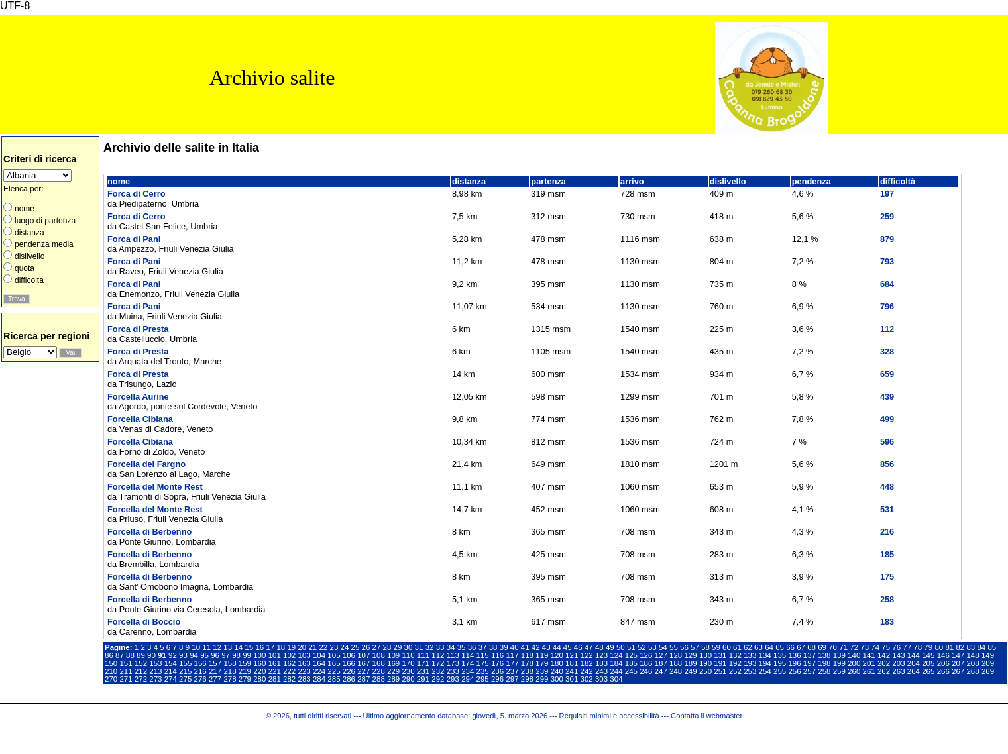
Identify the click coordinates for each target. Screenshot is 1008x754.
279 (245, 679)
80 (938, 647)
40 (514, 647)
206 (943, 663)
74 (875, 647)
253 (750, 671)
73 (864, 647)
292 (437, 679)
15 (249, 647)
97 (225, 655)
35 (461, 647)
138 (824, 655)
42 (536, 647)
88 (130, 655)
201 (869, 663)
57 (695, 647)
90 (151, 655)
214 (170, 671)
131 (720, 655)
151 (125, 663)
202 (883, 663)
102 (289, 655)
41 (525, 647)
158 (229, 663)
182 (587, 663)
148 (972, 655)
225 (333, 671)
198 (824, 663)
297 (512, 679)
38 (493, 647)
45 (567, 647)
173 (453, 663)
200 (854, 663)
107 (363, 655)
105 (333, 655)
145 (928, 655)
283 (304, 679)
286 (349, 679)
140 (854, 655)
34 (451, 647)
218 (229, 671)
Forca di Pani (133, 239)
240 (557, 671)
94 (194, 655)
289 (393, 679)
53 (652, 647)
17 (270, 647)
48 (599, 647)
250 (705, 671)
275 (185, 679)
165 (333, 663)
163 (304, 663)
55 (673, 647)
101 (274, 655)
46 (578, 647)
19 (291, 647)
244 (616, 671)
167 (363, 663)
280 (259, 679)
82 (960, 647)
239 (541, 671)
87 (119, 655)
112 (437, 655)
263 (898, 671)
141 (869, 655)
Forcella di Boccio (143, 622)
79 (928, 647)
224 (319, 671)
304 (616, 679)
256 (794, 671)
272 (141, 679)
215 (185, 671)
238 (527, 671)
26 (366, 647)
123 (601, 655)
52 (642, 647)
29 (398, 647)
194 (765, 663)
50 (620, 647)
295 (482, 679)
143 (898, 655)
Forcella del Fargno (146, 464)
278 (229, 679)
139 (839, 655)
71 (843, 647)
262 (883, 671)
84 (981, 647)
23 (333, 647)
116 (497, 655)
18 (280, 647)
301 (571, 679)
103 (304, 655)
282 (289, 679)
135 (779, 655)
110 (408, 655)
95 (204, 655)
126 (646, 655)
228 (378, 671)
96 (215, 655)
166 (349, 663)
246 (646, 671)
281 (274, 679)
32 (429, 647)
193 (750, 663)
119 (541, 655)
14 (238, 647)
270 (111, 679)
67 (801, 647)
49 (610, 647)
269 (987, 671)
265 (928, 671)
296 (497, 679)
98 (236, 655)
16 (259, 647)
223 (304, 671)
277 (215, 679)
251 (720, 671)
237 (512, 671)
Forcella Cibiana (140, 419)
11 (206, 647)
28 (387, 647)
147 (958, 655)
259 (839, 671)
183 (601, 663)
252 (735, 671)
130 (705, 655)
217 (215, 671)
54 (663, 647)
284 (319, 679)
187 (661, 663)
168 (378, 663)
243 (601, 671)
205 (928, 663)
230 (408, 671)
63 (758, 647)
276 (200, 679)
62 (748, 647)
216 (200, 671)
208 (972, 663)
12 (217, 647)
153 (155, 663)
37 (482, 647)
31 (419, 647)
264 (913, 671)
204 (913, 663)
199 (839, 663)
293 (453, 679)
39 (504, 647)
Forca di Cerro (136, 194)
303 (601, 679)
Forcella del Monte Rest (155, 487)
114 (467, 655)
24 (345, 647)
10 (196, 647)
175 (482, 663)
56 (684, 647)
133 (750, 655)
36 (472, 647)
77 (907, 647)
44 (557, 647)
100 (259, 655)
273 (155, 679)
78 (917, 647)
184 (616, 663)
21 (312, 647)
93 (183, 655)
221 (274, 671)
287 (363, 679)
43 (546, 647)
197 (809, 663)
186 (646, 663)
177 (512, 663)
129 (690, 655)
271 (125, 679)
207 (958, 663)
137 (809, 655)
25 (355, 647)
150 (111, 663)
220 (259, 671)
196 (794, 663)
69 (822, 647)
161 (274, 663)
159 (245, 663)
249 (690, 671)
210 (111, 671)
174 (467, 663)
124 (616, 655)
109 (393, 655)
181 (571, 663)
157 (215, 663)
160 (259, 663)
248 (675, 671)
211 (125, 671)
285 (333, 679)
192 (735, 663)
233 (453, 671)
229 (393, 671)
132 (735, 655)
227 (363, 671)
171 (423, 663)
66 (790, 647)
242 (587, 671)
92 (172, 655)
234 (467, 671)
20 (302, 647)
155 (185, 663)
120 (557, 655)
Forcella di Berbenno (149, 532)
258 (824, 671)
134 (765, 655)
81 (949, 647)
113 (453, 655)
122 (587, 655)
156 (200, 663)
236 (497, 671)
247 (661, 671)
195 (779, 663)
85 (991, 647)
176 (497, 663)
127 (661, 655)
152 (141, 663)
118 (527, 655)
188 (675, 663)
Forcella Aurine (138, 397)
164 (319, 663)
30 (408, 647)
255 (779, 671)
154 (170, 663)
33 (440, 647)
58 (705, 647)
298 (527, 679)
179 (541, 663)
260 (854, 671)
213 (155, 671)
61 (737, 647)
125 (631, 655)
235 (482, 671)
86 (109, 655)
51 (631, 647)
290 (408, 679)
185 (631, 663)
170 (408, 663)
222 (289, 671)
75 (885, 647)
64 (769, 647)
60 (726, 647)
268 (972, 671)
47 (589, 647)
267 (958, 671)
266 (943, 671)
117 (512, 655)
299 (541, 679)
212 (141, 671)
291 (423, 679)
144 (913, 655)
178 (527, 663)
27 (376, 647)
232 (437, 671)
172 (437, 663)
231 (423, 671)
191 (720, 663)
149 (987, 655)
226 (349, 671)
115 (482, 655)
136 (794, 655)
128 (675, 655)
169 (393, 663)
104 (319, 655)
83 (970, 647)
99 (247, 655)
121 (571, 655)
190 (705, 663)
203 (898, 663)
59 (716, 647)
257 (809, 671)
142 (883, 655)
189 (690, 663)
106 (349, 655)
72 (854, 647)
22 (323, 647)
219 (245, 671)
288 (378, 679)
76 (896, 647)
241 (571, 671)
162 (289, 663)
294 (467, 679)
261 (869, 671)
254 (765, 671)
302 (587, 679)
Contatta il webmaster (706, 716)
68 (811, 647)
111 (423, 655)
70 (832, 647)
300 (557, 679)
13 (227, 647)
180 (557, 663)
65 (779, 647)
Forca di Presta (137, 329)
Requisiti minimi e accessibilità (609, 716)
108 (378, 655)
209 (987, 663)
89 (141, 655)
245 (631, 671)
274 (170, 679)
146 (943, 655)
